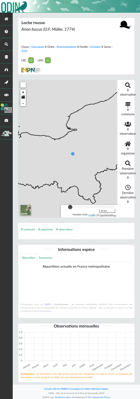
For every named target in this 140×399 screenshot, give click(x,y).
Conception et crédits (80, 389)
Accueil (47, 389)
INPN (48, 304)
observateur (64, 229)
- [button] (23, 103)
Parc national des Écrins (99, 397)
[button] (23, 98)
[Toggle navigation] (9, 15)
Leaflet (91, 215)
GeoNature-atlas (62, 397)
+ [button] (23, 92)
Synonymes (45, 257)
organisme (45, 229)
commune (28, 229)
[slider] (70, 207)
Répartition (28, 257)
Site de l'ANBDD (60, 389)
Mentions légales (100, 389)
